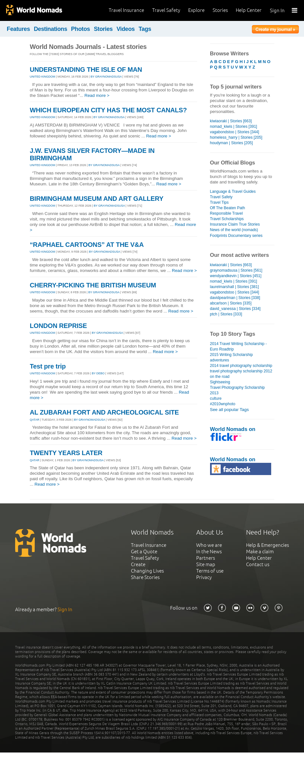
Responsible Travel (226, 213)
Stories (220, 10)
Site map (205, 564)
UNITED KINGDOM (42, 76)
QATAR (35, 419)
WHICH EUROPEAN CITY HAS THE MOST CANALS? (108, 110)
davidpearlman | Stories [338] (235, 297)
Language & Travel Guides (233, 191)
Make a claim (260, 551)
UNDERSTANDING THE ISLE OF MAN (86, 69)
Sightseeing (220, 382)
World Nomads (34, 10)
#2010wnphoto (222, 404)
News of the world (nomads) (234, 230)
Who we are (209, 545)
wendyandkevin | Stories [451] (236, 276)
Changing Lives (147, 571)
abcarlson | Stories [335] (231, 303)
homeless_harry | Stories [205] (236, 137)
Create (138, 564)
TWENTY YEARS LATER (66, 452)
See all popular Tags (229, 409)
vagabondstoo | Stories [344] (234, 132)
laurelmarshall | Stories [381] (234, 287)
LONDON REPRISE (58, 325)
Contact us (257, 564)
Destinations (50, 29)
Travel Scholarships (227, 219)
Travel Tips (219, 202)
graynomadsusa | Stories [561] (236, 270)
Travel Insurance (126, 10)
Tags (145, 29)
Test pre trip (48, 366)
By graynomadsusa (106, 76)
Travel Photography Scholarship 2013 (237, 390)
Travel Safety (166, 10)
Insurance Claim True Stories (235, 224)
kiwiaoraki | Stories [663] (231, 121)
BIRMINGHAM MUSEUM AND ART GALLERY (96, 198)
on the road (220, 376)
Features (18, 29)
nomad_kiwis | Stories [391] (233, 126)
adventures (219, 360)
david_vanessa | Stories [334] (235, 308)
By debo (98, 373)
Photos (80, 29)
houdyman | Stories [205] (231, 143)
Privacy (204, 577)
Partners (205, 558)
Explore (196, 10)
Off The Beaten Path (227, 208)
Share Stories (145, 577)
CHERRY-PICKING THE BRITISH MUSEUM (93, 285)
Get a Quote (144, 551)
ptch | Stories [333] (226, 314)
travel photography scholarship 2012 (241, 371)
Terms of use (210, 571)
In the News (209, 551)
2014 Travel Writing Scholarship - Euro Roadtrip (238, 346)
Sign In (277, 10)
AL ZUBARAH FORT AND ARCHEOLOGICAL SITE (104, 412)
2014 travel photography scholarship (241, 365)
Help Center (249, 10)
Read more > (97, 95)
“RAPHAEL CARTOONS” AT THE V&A (87, 244)
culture (216, 398)
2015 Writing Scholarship (231, 354)
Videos (125, 29)
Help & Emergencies (267, 545)
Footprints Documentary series (236, 235)
